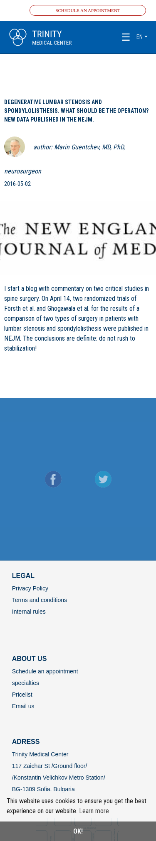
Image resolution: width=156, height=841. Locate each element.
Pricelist (22, 694)
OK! (78, 831)
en (139, 37)
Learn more (94, 811)
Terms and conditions (39, 600)
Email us (23, 706)
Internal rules (29, 611)
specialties (25, 683)
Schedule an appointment (87, 10)
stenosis (34, 328)
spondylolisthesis (79, 328)
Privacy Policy (30, 588)
